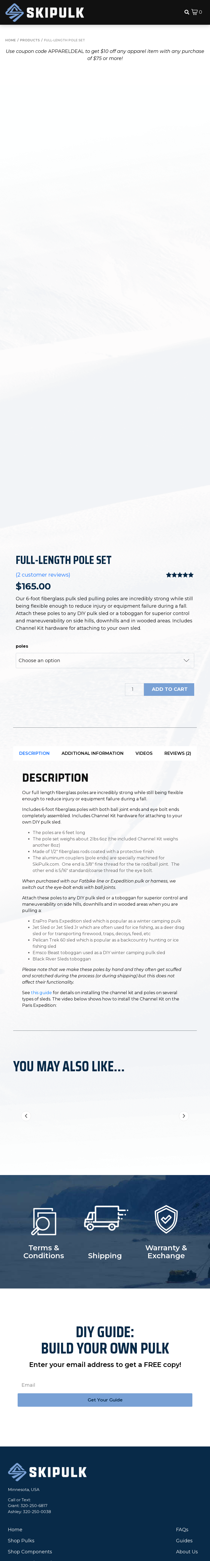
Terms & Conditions (43, 1176)
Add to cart (170, 614)
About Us (187, 1477)
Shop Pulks (21, 1466)
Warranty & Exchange (166, 1176)
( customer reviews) (43, 499)
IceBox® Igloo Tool (30, 1488)
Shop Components (30, 1477)
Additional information (93, 678)
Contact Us (189, 1488)
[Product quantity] (134, 614)
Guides (184, 1466)
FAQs (182, 1455)
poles (22, 571)
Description (34, 678)
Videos (144, 678)
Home (15, 1455)
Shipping (105, 1180)
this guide (41, 917)
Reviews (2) (177, 678)
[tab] (34, 678)
